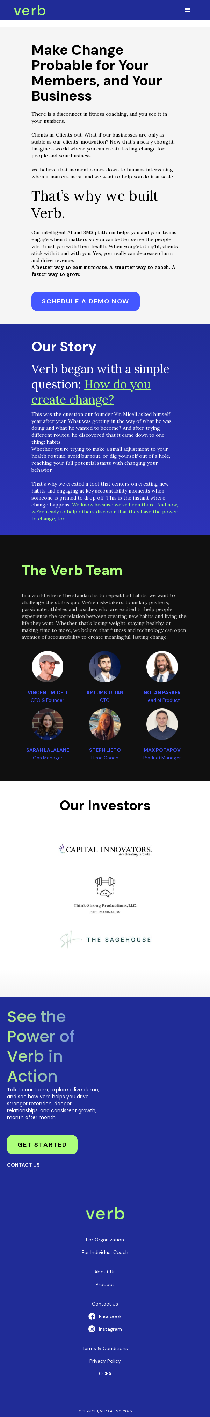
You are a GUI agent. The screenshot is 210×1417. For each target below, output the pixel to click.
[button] (187, 10)
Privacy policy (105, 1361)
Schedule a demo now (85, 301)
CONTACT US (23, 1165)
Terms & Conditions (105, 1348)
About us (105, 1272)
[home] (29, 10)
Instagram (110, 1329)
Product (105, 1284)
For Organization (105, 1239)
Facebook (110, 1316)
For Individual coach (105, 1252)
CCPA (105, 1373)
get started (42, 1144)
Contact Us (105, 1304)
